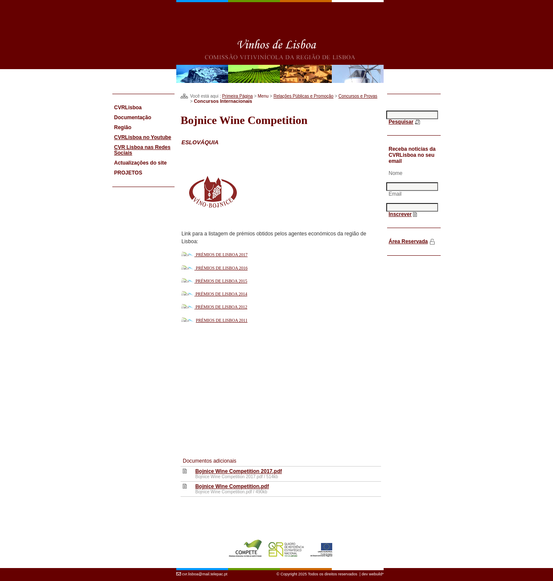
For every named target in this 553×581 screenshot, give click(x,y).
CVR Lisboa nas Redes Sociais (142, 150)
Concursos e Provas (357, 96)
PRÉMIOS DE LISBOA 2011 (221, 320)
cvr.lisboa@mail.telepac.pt (205, 569)
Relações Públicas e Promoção (303, 96)
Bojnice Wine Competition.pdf (232, 486)
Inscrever (400, 214)
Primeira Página (237, 96)
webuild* (376, 569)
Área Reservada (408, 241)
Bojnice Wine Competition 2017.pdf (238, 471)
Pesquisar (401, 122)
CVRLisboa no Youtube (142, 137)
